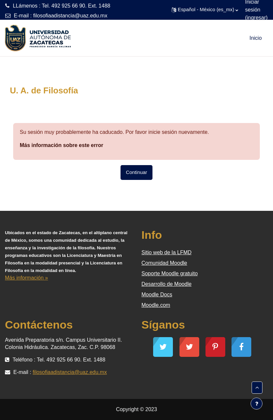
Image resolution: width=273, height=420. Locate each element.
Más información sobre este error (61, 145)
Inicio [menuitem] (255, 38)
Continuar (136, 172)
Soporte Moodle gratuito (170, 273)
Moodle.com (156, 305)
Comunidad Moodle (164, 263)
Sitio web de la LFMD (167, 252)
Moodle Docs (157, 294)
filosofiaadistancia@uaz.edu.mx (70, 15)
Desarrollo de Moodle (167, 284)
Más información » (26, 278)
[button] (204, 10)
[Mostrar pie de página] (256, 403)
